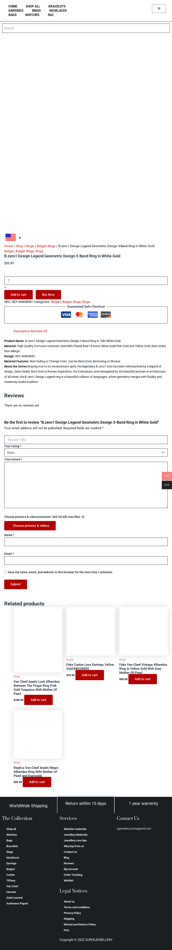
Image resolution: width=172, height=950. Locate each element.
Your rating (12, 446)
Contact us (70, 851)
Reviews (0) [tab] (39, 331)
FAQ (50, 15)
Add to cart (18, 295)
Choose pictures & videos (31, 526)
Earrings (16, 11)
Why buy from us (74, 846)
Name (9, 535)
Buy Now (48, 295)
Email (9, 553)
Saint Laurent (14, 897)
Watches (32, 15)
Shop (19, 246)
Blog (66, 857)
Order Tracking (73, 874)
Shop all (33, 6)
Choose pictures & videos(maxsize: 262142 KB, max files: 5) (44, 516)
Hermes (11, 892)
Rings (36, 11)
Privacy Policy (72, 913)
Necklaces (58, 11)
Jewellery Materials (76, 834)
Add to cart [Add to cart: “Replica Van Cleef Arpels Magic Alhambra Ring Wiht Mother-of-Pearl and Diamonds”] (37, 782)
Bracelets (56, 6)
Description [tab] (22, 331)
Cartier (10, 874)
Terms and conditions (77, 907)
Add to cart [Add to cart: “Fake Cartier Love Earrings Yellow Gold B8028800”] (90, 675)
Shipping (69, 918)
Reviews (69, 863)
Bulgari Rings (46, 246)
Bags (13, 15)
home (13, 6)
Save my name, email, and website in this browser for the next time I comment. (60, 572)
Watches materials (75, 829)
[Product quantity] (86, 280)
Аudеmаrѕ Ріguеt (17, 903)
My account (71, 869)
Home (8, 246)
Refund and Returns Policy (80, 924)
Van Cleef (12, 886)
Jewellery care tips (75, 840)
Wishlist (68, 880)
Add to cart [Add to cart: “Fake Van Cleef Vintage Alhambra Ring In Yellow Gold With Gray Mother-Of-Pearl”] (143, 679)
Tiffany (10, 880)
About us (69, 901)
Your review (13, 459)
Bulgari (9, 251)
